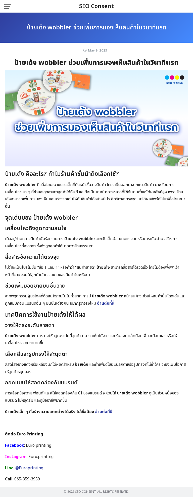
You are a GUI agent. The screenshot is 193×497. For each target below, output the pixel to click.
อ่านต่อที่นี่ (105, 303)
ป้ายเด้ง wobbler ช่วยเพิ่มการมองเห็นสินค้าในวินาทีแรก (96, 27)
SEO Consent (96, 6)
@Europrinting (29, 468)
